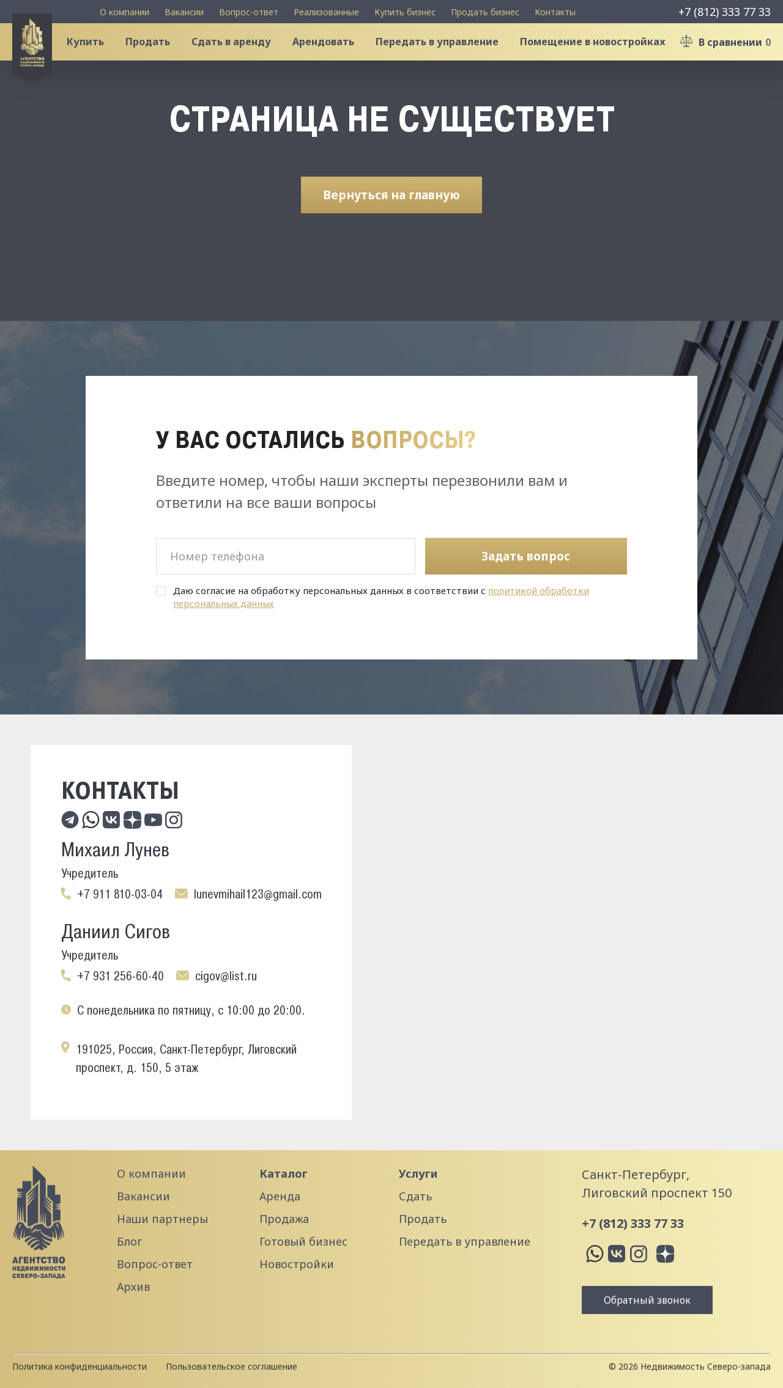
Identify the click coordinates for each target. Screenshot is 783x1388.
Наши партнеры (162, 1218)
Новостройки (296, 1264)
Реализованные (326, 12)
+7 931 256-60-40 (120, 976)
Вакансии (184, 12)
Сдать (415, 1196)
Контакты (555, 12)
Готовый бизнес (303, 1241)
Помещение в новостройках (602, 57)
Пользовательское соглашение (231, 1366)
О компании (124, 12)
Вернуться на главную (391, 225)
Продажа (284, 1218)
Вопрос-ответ (248, 12)
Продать (157, 57)
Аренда (279, 1196)
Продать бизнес (485, 12)
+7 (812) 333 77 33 (724, 11)
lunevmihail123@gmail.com (258, 894)
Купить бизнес (405, 12)
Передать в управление (446, 57)
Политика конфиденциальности (79, 1366)
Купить (95, 57)
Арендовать (333, 57)
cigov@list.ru (226, 976)
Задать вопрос (525, 556)
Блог (129, 1241)
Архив (133, 1286)
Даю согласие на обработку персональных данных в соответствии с (381, 597)
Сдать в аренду (241, 57)
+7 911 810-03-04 (120, 894)
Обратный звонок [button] (647, 1300)
